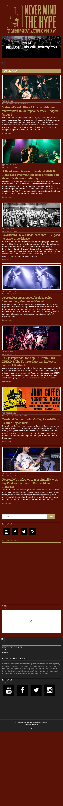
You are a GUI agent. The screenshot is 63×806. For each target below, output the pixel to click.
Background (17, 294)
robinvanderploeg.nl (31, 725)
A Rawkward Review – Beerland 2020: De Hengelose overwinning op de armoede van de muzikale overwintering (30, 174)
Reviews (15, 167)
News (25, 294)
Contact (5, 652)
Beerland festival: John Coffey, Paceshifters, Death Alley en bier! (30, 421)
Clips (7, 103)
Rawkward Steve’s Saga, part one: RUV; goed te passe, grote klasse (31, 236)
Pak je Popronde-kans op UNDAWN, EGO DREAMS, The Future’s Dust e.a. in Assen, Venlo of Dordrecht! (29, 361)
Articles (8, 167)
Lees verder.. (7, 133)
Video (20, 103)
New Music (13, 103)
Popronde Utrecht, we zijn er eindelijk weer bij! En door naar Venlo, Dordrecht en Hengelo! (30, 483)
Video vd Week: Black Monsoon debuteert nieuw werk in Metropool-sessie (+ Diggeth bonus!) (30, 110)
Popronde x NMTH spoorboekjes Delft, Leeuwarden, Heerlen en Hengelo (27, 299)
